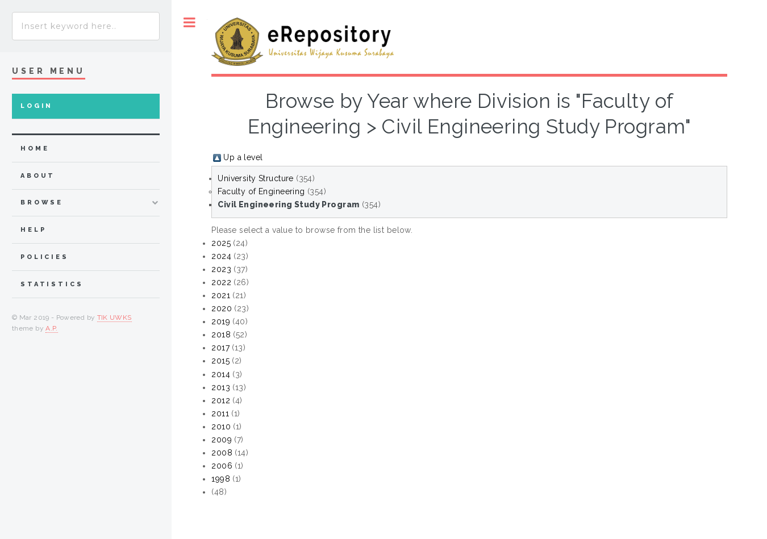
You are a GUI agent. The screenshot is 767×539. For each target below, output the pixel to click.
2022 (221, 282)
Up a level (242, 157)
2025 (221, 243)
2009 (221, 439)
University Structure (255, 178)
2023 (221, 269)
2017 (220, 347)
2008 (221, 452)
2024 (221, 256)
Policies (44, 257)
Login (36, 106)
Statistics (52, 284)
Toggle (189, 22)
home (34, 148)
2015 (220, 360)
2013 (220, 387)
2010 (221, 426)
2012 (220, 400)
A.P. (51, 328)
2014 (220, 374)
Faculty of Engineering (261, 191)
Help (33, 229)
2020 (221, 308)
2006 (221, 465)
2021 (220, 295)
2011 (220, 413)
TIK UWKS (114, 317)
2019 (220, 321)
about (37, 175)
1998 (220, 478)
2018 (221, 334)
